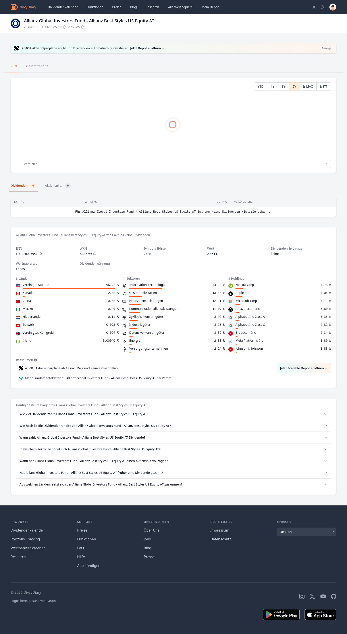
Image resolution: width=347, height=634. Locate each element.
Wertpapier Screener (28, 547)
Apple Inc (242, 293)
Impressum (219, 530)
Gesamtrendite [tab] (37, 66)
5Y (294, 86)
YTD (261, 86)
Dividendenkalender (63, 7)
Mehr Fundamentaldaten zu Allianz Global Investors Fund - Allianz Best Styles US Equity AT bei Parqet (98, 378)
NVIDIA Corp (244, 285)
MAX (308, 86)
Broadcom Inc (245, 332)
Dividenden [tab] (23, 185)
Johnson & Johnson (249, 348)
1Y (272, 86)
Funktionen (95, 7)
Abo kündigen (88, 565)
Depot (210, 7)
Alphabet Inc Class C (250, 324)
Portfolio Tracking (25, 539)
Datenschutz (220, 539)
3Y (283, 86)
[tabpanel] (173, 125)
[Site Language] (314, 7)
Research (18, 556)
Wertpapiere (180, 7)
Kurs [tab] (14, 66)
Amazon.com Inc (247, 308)
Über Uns (152, 530)
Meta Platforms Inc (249, 340)
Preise (116, 7)
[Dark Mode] (323, 7)
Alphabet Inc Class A (250, 316)
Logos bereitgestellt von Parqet (33, 601)
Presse (149, 556)
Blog (147, 547)
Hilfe (81, 556)
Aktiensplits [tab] (58, 185)
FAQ (80, 547)
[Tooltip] (35, 360)
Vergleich (27, 164)
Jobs (147, 539)
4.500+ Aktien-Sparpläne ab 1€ (71, 368)
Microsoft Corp (246, 301)
